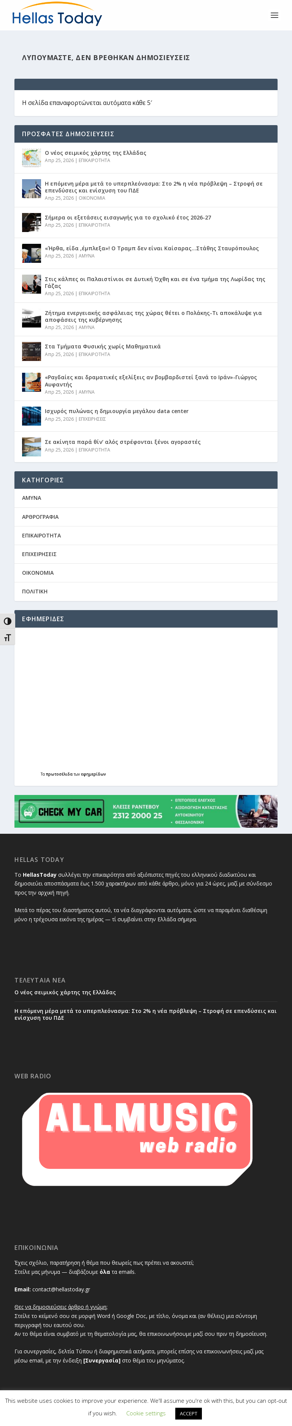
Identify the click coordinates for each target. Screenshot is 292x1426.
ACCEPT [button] (188, 1413)
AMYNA (87, 256)
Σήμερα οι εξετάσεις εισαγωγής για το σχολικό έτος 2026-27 (128, 217)
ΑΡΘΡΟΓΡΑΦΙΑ (40, 516)
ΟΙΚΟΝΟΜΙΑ (92, 198)
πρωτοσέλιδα (60, 774)
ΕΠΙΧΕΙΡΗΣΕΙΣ (92, 419)
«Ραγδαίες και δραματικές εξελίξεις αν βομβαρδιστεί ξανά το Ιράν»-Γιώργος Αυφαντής (151, 381)
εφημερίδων (93, 774)
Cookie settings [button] (146, 1413)
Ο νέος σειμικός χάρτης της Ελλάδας (95, 152)
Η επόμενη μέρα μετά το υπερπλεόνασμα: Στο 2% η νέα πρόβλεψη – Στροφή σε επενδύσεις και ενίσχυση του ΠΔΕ (154, 187)
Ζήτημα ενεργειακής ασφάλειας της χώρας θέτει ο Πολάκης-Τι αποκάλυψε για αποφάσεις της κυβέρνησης (153, 316)
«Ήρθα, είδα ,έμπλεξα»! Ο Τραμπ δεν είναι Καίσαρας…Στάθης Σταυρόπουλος (152, 248)
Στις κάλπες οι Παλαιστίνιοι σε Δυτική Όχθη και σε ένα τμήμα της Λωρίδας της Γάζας (155, 282)
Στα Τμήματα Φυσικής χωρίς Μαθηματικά (103, 346)
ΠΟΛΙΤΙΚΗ (35, 591)
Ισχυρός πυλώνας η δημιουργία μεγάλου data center (117, 411)
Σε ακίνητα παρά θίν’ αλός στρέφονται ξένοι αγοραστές (123, 441)
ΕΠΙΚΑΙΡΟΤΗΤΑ (94, 160)
